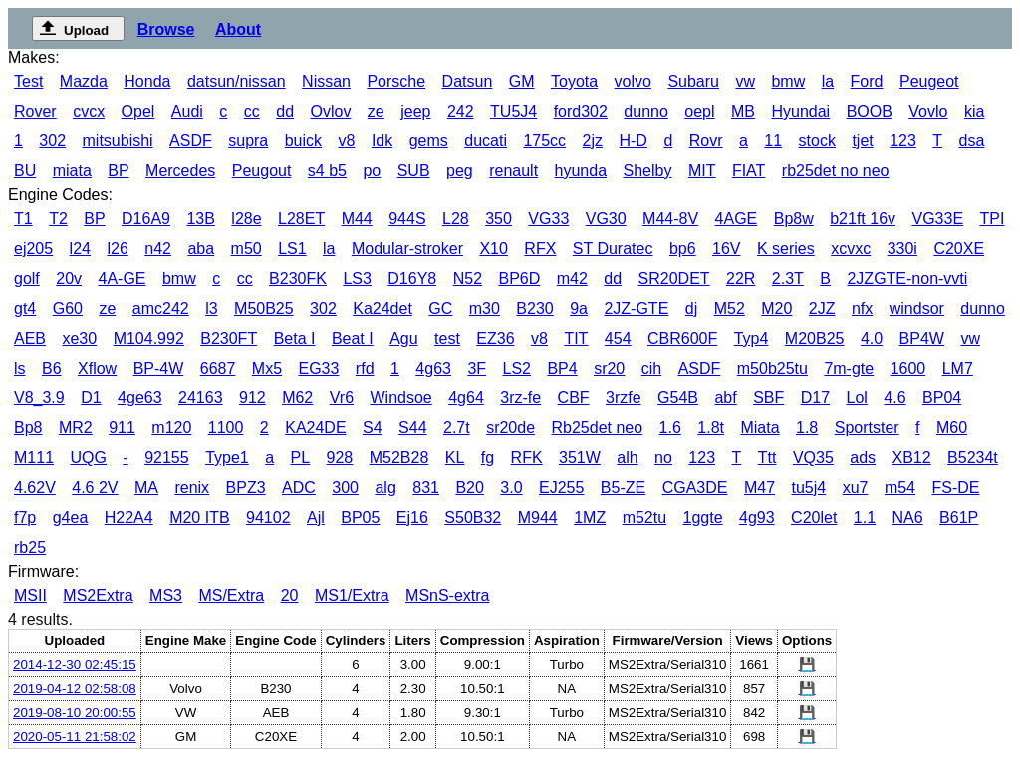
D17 (815, 397)
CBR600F (682, 338)
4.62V (35, 487)
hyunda (581, 170)
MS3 (165, 595)
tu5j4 (808, 487)
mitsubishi (118, 140)
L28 (455, 218)
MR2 (76, 427)
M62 (297, 397)
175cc (544, 140)
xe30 (79, 338)
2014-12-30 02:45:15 (74, 664)
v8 (347, 140)
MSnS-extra (447, 595)
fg (487, 457)
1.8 (807, 427)
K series (786, 248)
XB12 (911, 457)
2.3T (788, 278)
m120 (171, 427)
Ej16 (412, 517)
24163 (200, 397)
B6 (52, 368)
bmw (788, 81)
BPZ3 (246, 487)
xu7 (856, 487)
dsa (972, 140)
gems (428, 140)
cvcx (89, 111)
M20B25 (815, 338)
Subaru (693, 81)
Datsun (467, 81)
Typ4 (751, 338)
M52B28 (399, 457)
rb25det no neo (836, 170)
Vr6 (342, 397)
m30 (484, 308)
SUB (413, 170)
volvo (633, 81)
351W (580, 457)
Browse (166, 29)
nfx (862, 308)
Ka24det (382, 308)
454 (618, 338)
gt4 (25, 308)
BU (25, 170)
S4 (372, 427)
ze (376, 111)
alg (385, 487)
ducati (485, 140)
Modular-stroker (407, 248)
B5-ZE (623, 487)
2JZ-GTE (636, 308)
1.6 (670, 427)
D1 (91, 397)
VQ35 (813, 457)
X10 (493, 248)
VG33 (548, 218)
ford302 (581, 111)
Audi (187, 111)
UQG (88, 457)
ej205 (33, 248)
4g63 (433, 368)
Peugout (262, 170)
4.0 (872, 338)
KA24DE (315, 427)
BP (118, 170)
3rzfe (623, 397)
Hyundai (800, 111)
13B (200, 218)
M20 (776, 308)
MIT (702, 170)
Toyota (574, 81)
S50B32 (472, 517)
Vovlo (927, 111)
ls (20, 368)
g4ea (71, 517)
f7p (25, 517)
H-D (632, 140)
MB (743, 111)
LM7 (957, 368)
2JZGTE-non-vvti (907, 278)
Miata (759, 427)
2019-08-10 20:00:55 (74, 712)
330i (902, 248)
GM (522, 81)
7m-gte (849, 368)
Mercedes (180, 170)
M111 (34, 457)
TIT (576, 338)
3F (476, 368)
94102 (268, 517)
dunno (646, 111)
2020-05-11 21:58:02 (74, 736)
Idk (382, 140)
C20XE (958, 248)
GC (440, 308)
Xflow (97, 368)
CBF (574, 397)
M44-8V (670, 218)
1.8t (710, 427)
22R (740, 278)
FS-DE (955, 487)
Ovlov (330, 111)
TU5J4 (513, 111)
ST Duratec (613, 248)
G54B (677, 397)
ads (863, 457)
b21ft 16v (862, 218)
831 (425, 487)
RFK (527, 457)
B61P (958, 517)
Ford (867, 81)
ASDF (190, 140)
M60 (951, 427)
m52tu (644, 517)
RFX (540, 248)
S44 (412, 427)
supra (248, 140)
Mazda (84, 81)
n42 (157, 248)
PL (301, 457)
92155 (166, 457)
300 (345, 487)
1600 (908, 368)
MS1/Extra (352, 595)
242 (460, 111)
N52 (467, 278)
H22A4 (129, 517)
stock (817, 140)
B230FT (228, 338)
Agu (403, 338)
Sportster (867, 427)
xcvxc (851, 248)
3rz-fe (520, 397)
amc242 (160, 308)
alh (627, 457)
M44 (357, 218)
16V (726, 248)
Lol (857, 397)
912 (252, 397)
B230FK (298, 278)
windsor (917, 308)
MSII (30, 595)
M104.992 (149, 338)
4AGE (736, 218)
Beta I (295, 338)
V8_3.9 (39, 397)
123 (903, 140)
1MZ (590, 517)
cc (252, 111)
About (238, 29)
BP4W (921, 338)
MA (146, 487)
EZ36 (495, 338)
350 (498, 218)
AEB (30, 338)
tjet (862, 140)
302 (52, 140)
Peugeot (929, 81)
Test (28, 81)
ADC (299, 487)
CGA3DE (695, 487)
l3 (211, 308)
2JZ (822, 308)
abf (725, 397)
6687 (218, 368)
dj (691, 308)
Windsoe (400, 397)
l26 (117, 248)
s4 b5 (327, 170)
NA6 (907, 517)
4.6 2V (95, 487)
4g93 (757, 517)
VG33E (938, 218)
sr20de (510, 427)
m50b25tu (772, 368)
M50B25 (264, 308)
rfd (365, 368)
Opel (138, 111)
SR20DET (674, 278)
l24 (80, 248)
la (828, 81)
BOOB (869, 111)
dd (285, 111)
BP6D (519, 278)
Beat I (353, 338)
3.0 (511, 487)
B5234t (972, 457)
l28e (246, 218)
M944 (538, 517)
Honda (147, 81)
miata (72, 170)
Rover (35, 111)
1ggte (703, 517)
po (372, 170)
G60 (68, 308)
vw (745, 81)
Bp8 (28, 427)
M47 (759, 487)
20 (290, 595)
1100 (226, 427)
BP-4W (158, 368)
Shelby (648, 170)
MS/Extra (231, 595)
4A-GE (122, 278)
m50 (246, 248)
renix (191, 487)
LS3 (357, 278)
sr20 (609, 368)
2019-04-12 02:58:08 (74, 688)
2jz (593, 140)
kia (974, 111)
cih (651, 368)
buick (303, 140)
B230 (534, 308)
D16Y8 (411, 278)
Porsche (396, 81)
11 (773, 140)
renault (513, 170)
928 (340, 457)
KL (455, 457)
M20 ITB (199, 517)
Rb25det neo (597, 427)
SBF (768, 397)
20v (69, 278)
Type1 (227, 457)
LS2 (517, 368)
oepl (699, 111)
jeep (415, 111)
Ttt (767, 457)
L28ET (301, 218)
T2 (58, 218)
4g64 (466, 397)
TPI (992, 218)
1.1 (865, 517)
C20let (814, 517)
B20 (469, 487)
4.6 (894, 397)
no (663, 457)
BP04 (941, 397)
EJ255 (561, 487)
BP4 (562, 368)
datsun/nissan (236, 81)
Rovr (706, 140)
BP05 (360, 517)
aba (200, 248)
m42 (572, 278)
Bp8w (794, 218)
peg (459, 170)
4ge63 (140, 397)
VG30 (606, 218)
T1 (23, 218)
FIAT (748, 170)
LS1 (292, 248)
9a (579, 308)
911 (122, 427)
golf (27, 278)
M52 (729, 308)
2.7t (456, 427)
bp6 (682, 248)
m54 (900, 487)
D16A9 (146, 218)
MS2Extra (97, 595)
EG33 (318, 368)
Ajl (316, 517)
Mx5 (267, 368)
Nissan (326, 81)
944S (406, 218)
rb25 (30, 547)
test (447, 338)
